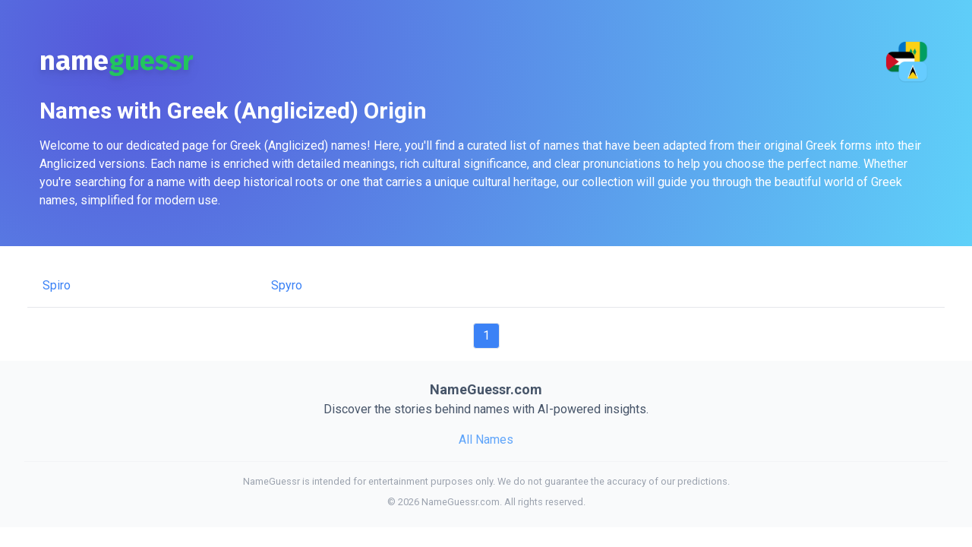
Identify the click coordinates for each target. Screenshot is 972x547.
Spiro (57, 285)
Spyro (286, 285)
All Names (486, 439)
